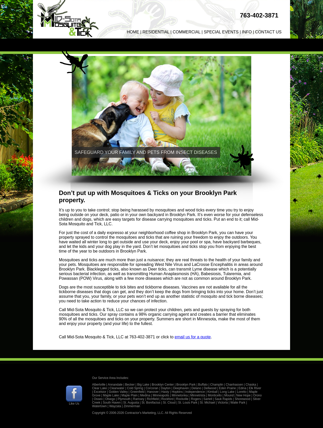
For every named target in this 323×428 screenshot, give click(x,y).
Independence (195, 392)
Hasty (165, 392)
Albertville (98, 384)
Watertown (99, 406)
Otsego (110, 399)
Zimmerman (132, 406)
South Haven (112, 402)
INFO (247, 32)
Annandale (115, 384)
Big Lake (143, 384)
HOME (133, 32)
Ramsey (138, 399)
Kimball (212, 392)
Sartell (207, 399)
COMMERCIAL (186, 32)
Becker (129, 384)
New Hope (243, 395)
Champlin (216, 384)
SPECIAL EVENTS (221, 32)
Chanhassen (234, 384)
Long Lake (227, 392)
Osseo (98, 399)
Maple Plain (129, 395)
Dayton (166, 388)
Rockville (182, 399)
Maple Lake (111, 395)
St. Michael (207, 402)
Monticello (215, 395)
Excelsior (100, 392)
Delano (196, 388)
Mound (229, 395)
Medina (145, 395)
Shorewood (242, 399)
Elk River (255, 388)
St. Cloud (169, 402)
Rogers (196, 399)
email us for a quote (193, 337)
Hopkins (177, 392)
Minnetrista (197, 395)
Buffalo (203, 384)
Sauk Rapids (223, 399)
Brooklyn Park (186, 384)
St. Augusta (131, 402)
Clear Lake (99, 388)
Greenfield (137, 392)
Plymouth (124, 399)
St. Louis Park (188, 402)
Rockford (167, 399)
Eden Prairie (227, 388)
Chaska (251, 384)
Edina (242, 388)
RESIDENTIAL (155, 32)
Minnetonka (180, 395)
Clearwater (117, 388)
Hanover (153, 392)
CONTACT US (268, 32)
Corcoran (152, 388)
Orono (257, 395)
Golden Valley (118, 392)
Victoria (223, 402)
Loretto (241, 392)
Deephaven (181, 388)
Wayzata (115, 406)
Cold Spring (135, 388)
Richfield (153, 399)
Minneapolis (161, 395)
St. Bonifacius (150, 402)
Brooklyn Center (163, 384)
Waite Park (237, 402)
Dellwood (210, 388)
